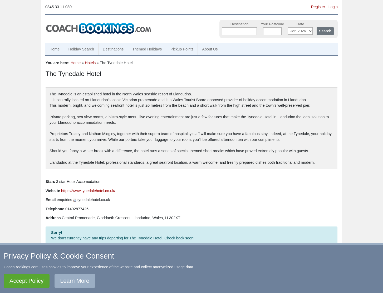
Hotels (90, 63)
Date (300, 24)
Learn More (74, 280)
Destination (239, 24)
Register (318, 7)
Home (55, 49)
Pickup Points (181, 49)
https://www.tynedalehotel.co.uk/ (88, 191)
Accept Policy (26, 280)
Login (333, 7)
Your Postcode (272, 24)
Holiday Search (81, 49)
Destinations (113, 49)
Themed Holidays (147, 49)
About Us (210, 49)
